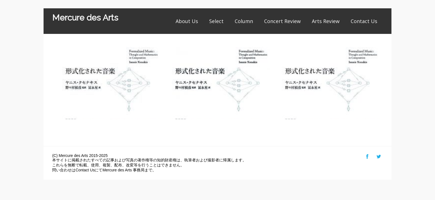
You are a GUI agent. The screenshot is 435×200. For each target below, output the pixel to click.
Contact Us (364, 21)
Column (244, 21)
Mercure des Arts (85, 17)
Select (216, 21)
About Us (187, 21)
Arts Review (326, 21)
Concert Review (282, 21)
